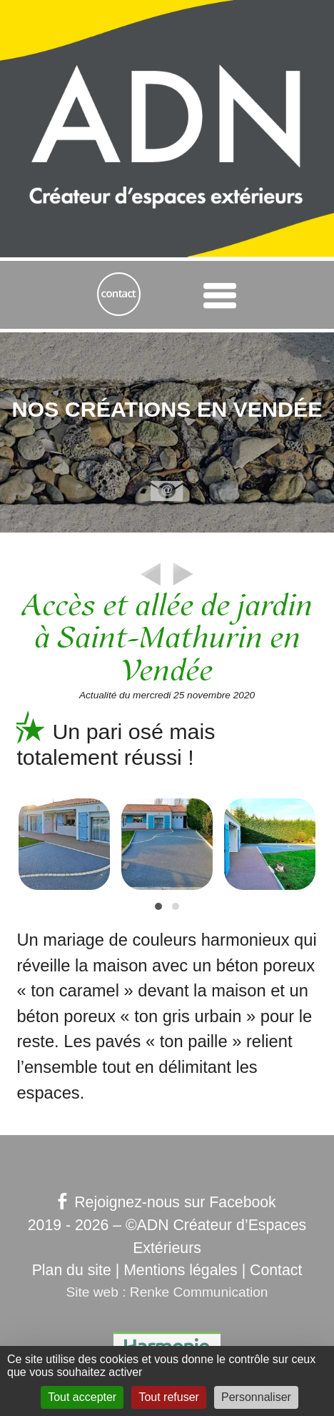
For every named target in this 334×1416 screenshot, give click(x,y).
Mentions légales (180, 1270)
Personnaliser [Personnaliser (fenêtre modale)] (256, 1397)
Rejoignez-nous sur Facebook (167, 1202)
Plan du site (71, 1270)
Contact (276, 1270)
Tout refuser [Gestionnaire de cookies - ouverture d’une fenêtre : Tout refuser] (168, 1397)
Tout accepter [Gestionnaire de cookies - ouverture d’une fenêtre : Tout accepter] (82, 1397)
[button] (158, 906)
